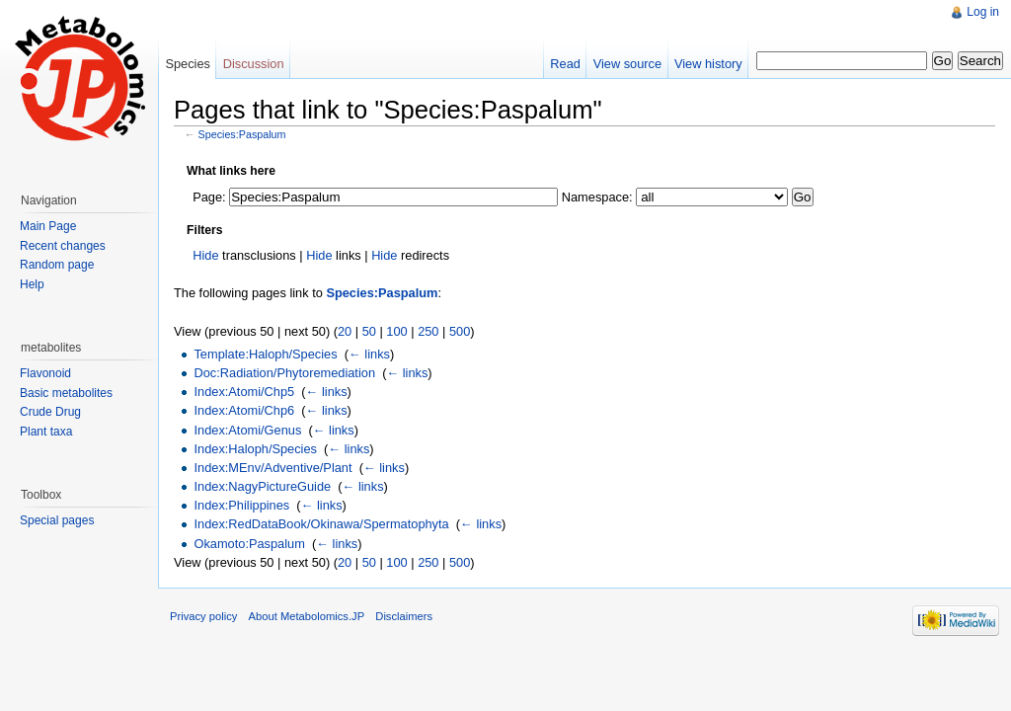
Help (32, 284)
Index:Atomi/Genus (247, 430)
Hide (205, 255)
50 (369, 331)
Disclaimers (403, 616)
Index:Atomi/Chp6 (244, 410)
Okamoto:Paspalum (249, 543)
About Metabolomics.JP (307, 616)
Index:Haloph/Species (255, 448)
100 (396, 331)
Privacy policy (203, 616)
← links (369, 354)
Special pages (57, 520)
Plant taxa (46, 431)
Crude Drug (50, 412)
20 (344, 331)
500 (459, 331)
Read (565, 63)
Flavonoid (45, 373)
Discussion (253, 63)
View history (708, 63)
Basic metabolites (66, 393)
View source (627, 63)
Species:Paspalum (242, 134)
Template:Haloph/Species (265, 354)
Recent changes (63, 246)
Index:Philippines (241, 505)
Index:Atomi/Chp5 (244, 391)
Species (187, 63)
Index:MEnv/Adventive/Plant (272, 467)
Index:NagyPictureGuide (262, 486)
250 (428, 331)
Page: (209, 197)
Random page (57, 265)
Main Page (48, 226)
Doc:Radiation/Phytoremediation (284, 372)
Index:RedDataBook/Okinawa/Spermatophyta (321, 523)
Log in (983, 12)
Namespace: (597, 197)
